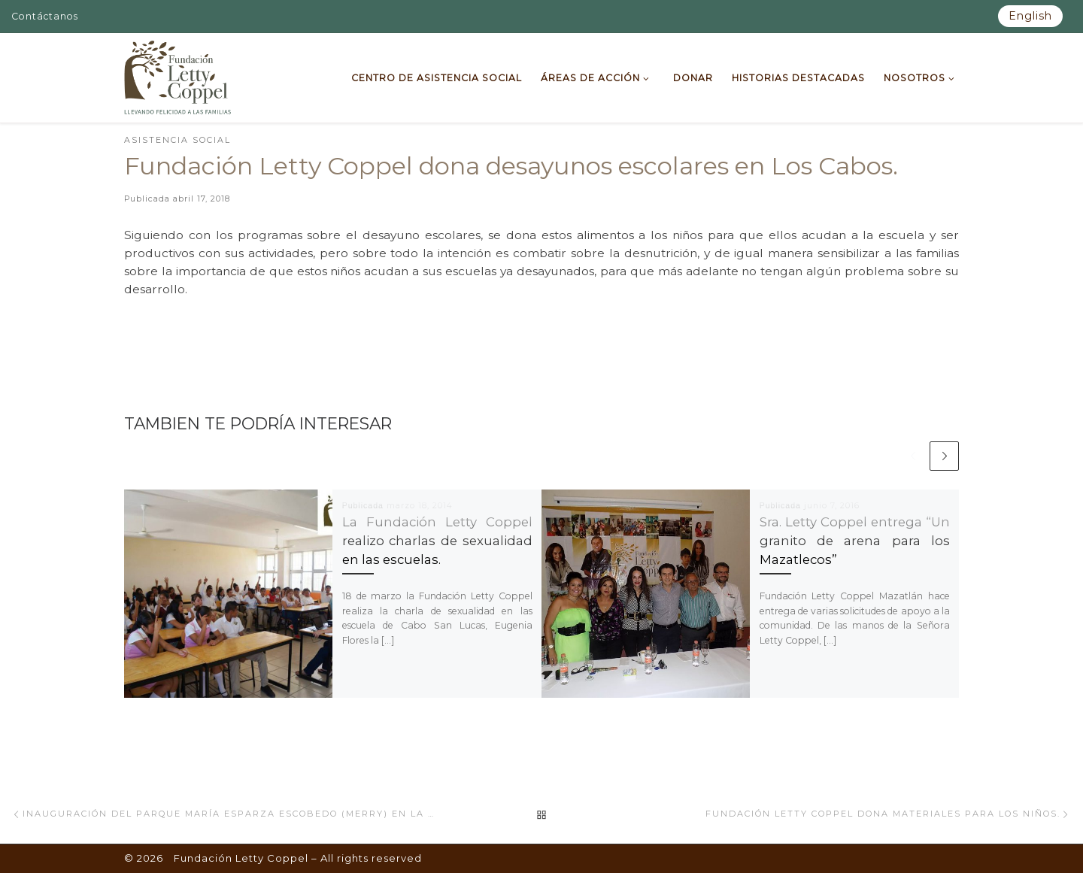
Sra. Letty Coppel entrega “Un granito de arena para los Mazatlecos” (855, 540)
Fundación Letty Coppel (241, 858)
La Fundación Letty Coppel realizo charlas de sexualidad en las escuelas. (437, 540)
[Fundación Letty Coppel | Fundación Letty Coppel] (178, 76)
